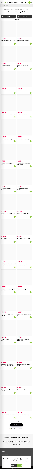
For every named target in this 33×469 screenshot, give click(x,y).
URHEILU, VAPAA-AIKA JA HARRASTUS (12, 9)
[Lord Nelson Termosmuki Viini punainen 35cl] (24, 328)
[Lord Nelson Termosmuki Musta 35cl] (8, 103)
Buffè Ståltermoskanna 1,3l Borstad (24, 213)
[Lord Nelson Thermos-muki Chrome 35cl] (8, 403)
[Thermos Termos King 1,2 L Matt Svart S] (8, 152)
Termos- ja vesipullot (25, 9)
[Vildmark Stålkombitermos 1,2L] (24, 127)
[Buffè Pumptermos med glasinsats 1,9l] (8, 202)
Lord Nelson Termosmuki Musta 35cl (8, 114)
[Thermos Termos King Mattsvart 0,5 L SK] (24, 277)
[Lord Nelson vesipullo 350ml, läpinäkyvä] (24, 54)
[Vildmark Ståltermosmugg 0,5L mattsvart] (8, 227)
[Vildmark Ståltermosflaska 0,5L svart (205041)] (24, 152)
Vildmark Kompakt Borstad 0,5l (23, 238)
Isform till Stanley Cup (5, 65)
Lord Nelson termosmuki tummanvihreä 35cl (22, 264)
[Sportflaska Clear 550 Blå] (24, 103)
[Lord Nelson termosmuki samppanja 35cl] (8, 29)
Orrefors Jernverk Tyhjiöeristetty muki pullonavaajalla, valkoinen (7, 365)
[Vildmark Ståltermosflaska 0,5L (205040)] (8, 177)
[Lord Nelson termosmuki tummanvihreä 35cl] (24, 252)
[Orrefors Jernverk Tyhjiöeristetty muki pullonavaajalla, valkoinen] (8, 353)
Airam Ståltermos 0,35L (21, 90)
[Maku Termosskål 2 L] (24, 378)
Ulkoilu (21, 9)
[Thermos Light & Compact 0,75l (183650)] (8, 328)
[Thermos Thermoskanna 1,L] (8, 127)
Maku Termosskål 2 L (21, 389)
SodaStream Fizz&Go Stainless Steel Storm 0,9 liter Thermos (8, 264)
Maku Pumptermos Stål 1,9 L (6, 90)
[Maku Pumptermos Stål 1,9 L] (8, 79)
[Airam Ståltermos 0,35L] (24, 79)
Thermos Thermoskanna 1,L (6, 139)
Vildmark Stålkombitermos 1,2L (23, 139)
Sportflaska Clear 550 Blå (22, 114)
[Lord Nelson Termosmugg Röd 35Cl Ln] (24, 303)
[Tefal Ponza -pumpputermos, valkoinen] (8, 303)
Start (4, 9)
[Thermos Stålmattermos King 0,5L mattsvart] (8, 277)
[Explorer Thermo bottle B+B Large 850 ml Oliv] (8, 378)
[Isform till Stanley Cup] (8, 54)
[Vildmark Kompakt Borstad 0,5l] (24, 227)
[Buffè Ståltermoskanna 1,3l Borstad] (24, 202)
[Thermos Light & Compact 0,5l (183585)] (24, 403)
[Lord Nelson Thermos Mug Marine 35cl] (24, 29)
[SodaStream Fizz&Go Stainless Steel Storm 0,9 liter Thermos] (8, 252)
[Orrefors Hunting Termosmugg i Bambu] (24, 353)
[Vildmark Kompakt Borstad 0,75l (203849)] (24, 177)
